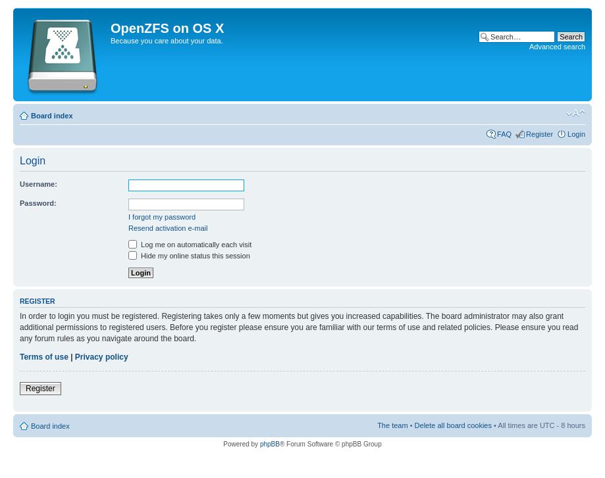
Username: (38, 184)
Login (576, 134)
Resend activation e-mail (167, 228)
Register (539, 134)
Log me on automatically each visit (189, 245)
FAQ (504, 134)
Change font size (575, 113)
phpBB (270, 444)
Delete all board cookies (453, 425)
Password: (38, 203)
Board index (52, 116)
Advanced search (557, 47)
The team (392, 425)
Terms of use (44, 357)
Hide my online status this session (189, 256)
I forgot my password (162, 217)
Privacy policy (101, 357)
